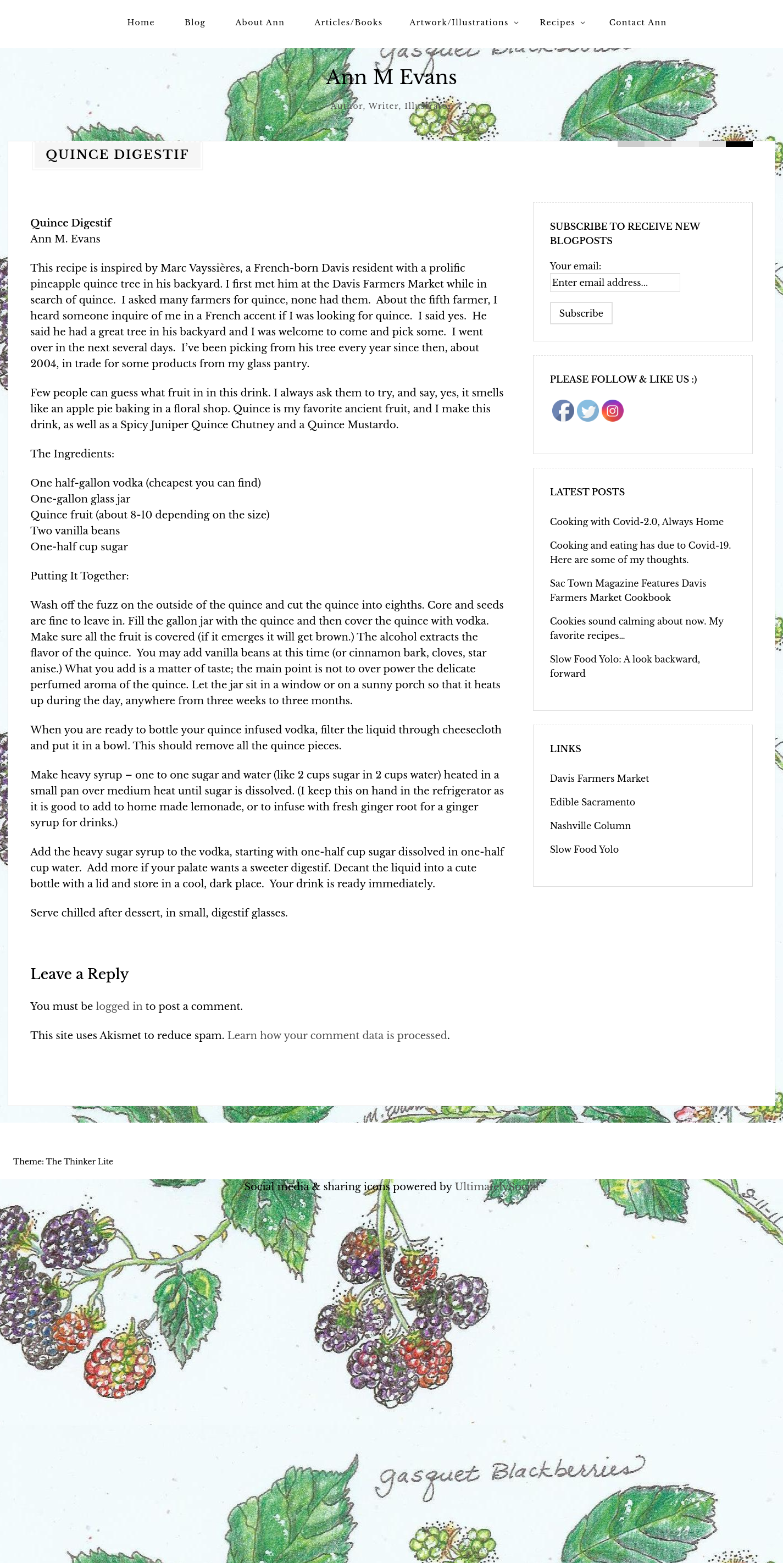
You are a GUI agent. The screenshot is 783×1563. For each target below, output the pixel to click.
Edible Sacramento (592, 802)
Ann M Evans (391, 77)
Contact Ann (638, 22)
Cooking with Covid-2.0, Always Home (637, 521)
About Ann (260, 22)
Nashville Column (590, 825)
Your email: (576, 266)
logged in (119, 1007)
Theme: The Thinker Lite (63, 1162)
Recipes (557, 22)
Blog (195, 22)
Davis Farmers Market (599, 778)
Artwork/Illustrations (458, 22)
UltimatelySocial (497, 1187)
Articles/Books (348, 22)
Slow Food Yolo (584, 849)
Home (141, 22)
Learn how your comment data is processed (337, 1036)
